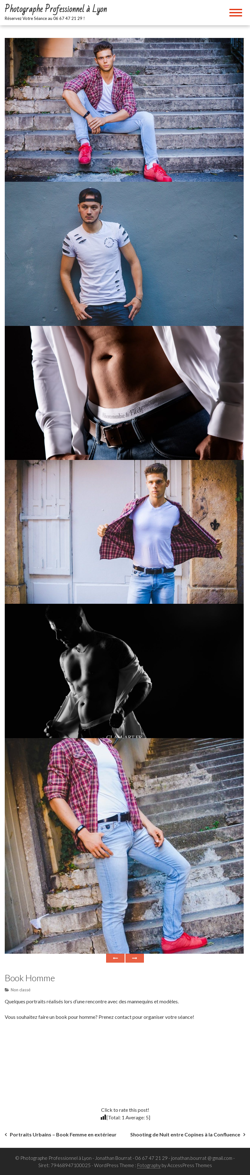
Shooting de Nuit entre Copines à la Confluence (185, 1134)
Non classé (20, 989)
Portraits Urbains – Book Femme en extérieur (63, 1134)
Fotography (149, 1165)
